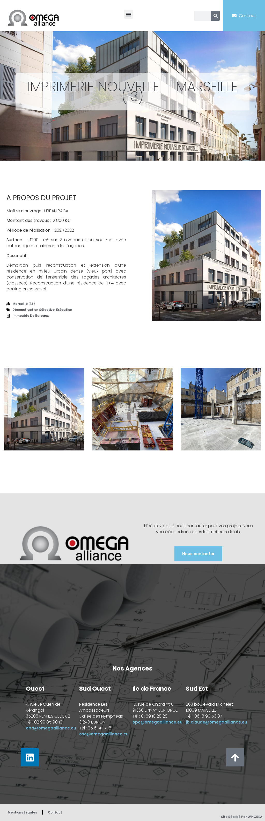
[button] (128, 14)
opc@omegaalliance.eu (157, 722)
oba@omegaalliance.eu (51, 728)
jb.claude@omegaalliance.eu (216, 722)
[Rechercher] (215, 16)
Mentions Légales (22, 812)
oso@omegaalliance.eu (104, 734)
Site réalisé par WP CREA (241, 817)
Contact (55, 812)
